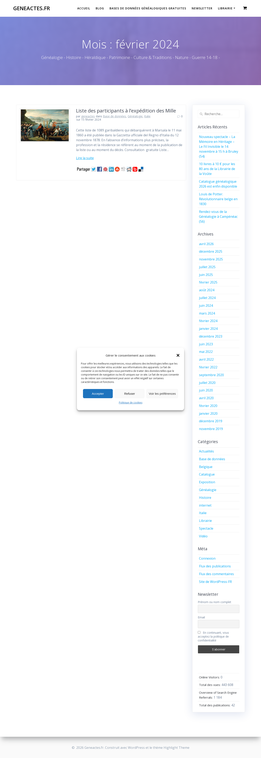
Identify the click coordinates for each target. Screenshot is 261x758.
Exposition (207, 482)
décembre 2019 (210, 421)
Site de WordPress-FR (215, 581)
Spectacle (206, 528)
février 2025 (208, 282)
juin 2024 (206, 305)
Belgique (205, 467)
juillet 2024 (207, 298)
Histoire (205, 497)
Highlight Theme (176, 747)
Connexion (207, 558)
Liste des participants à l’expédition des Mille (126, 110)
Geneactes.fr (31, 8)
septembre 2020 (211, 375)
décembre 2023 (210, 336)
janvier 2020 (208, 413)
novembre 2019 (211, 429)
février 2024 (208, 321)
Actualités (206, 451)
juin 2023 (206, 344)
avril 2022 (206, 359)
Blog (100, 8)
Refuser (129, 393)
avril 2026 (206, 244)
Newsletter (202, 8)
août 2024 (206, 290)
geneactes (88, 116)
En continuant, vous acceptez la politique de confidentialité (213, 636)
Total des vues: (210, 685)
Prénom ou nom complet (214, 602)
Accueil (83, 8)
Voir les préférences (162, 393)
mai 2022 (206, 351)
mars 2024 (207, 313)
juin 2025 (206, 274)
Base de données (114, 116)
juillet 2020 (207, 382)
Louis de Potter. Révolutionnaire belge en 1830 (218, 199)
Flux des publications (215, 566)
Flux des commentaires (216, 574)
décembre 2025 (210, 251)
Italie (147, 116)
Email (201, 617)
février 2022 (208, 367)
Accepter (98, 393)
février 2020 (208, 405)
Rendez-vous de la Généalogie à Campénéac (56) (218, 216)
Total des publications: (215, 705)
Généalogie (135, 116)
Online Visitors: (210, 677)
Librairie (225, 8)
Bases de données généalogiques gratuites (147, 8)
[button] (178, 355)
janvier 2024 (208, 328)
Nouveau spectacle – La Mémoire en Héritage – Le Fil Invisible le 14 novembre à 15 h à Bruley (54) (218, 146)
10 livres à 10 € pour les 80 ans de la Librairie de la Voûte (217, 169)
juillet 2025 (207, 267)
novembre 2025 (211, 259)
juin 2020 (206, 390)
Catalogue (207, 474)
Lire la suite (85, 158)
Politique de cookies (130, 402)
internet (205, 505)
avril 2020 (206, 398)
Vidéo (203, 536)
